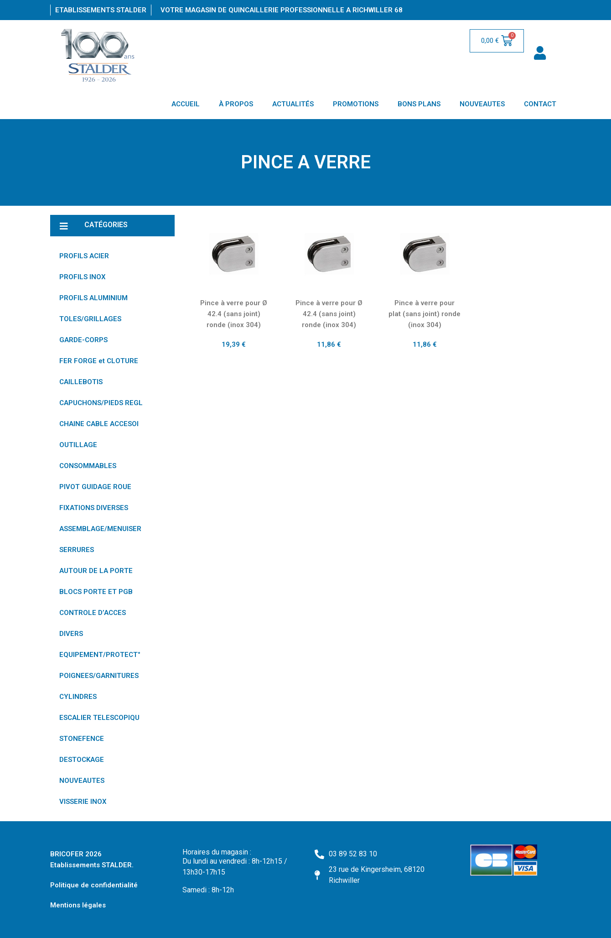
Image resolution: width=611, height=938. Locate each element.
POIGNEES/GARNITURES (99, 676)
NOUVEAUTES (482, 104)
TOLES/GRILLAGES (90, 319)
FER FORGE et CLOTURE (98, 361)
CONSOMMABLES (87, 466)
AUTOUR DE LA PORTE (96, 571)
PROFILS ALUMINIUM (93, 298)
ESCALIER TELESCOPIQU (99, 718)
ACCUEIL (185, 104)
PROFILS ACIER (84, 256)
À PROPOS (236, 104)
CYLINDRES (78, 697)
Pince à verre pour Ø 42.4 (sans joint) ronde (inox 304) (233, 314)
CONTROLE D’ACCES (92, 613)
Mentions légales (78, 905)
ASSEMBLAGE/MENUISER (100, 529)
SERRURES (76, 550)
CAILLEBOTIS (81, 382)
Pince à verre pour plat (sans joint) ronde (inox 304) (424, 314)
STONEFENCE (81, 739)
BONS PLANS (419, 104)
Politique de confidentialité (94, 885)
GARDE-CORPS (83, 340)
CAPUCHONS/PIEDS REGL (101, 403)
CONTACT (540, 104)
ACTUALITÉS (293, 104)
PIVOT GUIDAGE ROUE (95, 487)
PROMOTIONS (355, 104)
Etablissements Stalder (100, 10)
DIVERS (71, 634)
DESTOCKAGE (81, 760)
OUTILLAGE (78, 445)
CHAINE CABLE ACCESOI (99, 424)
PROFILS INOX (82, 277)
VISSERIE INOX (83, 801)
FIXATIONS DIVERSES (93, 508)
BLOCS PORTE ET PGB (96, 592)
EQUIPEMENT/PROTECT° (99, 655)
